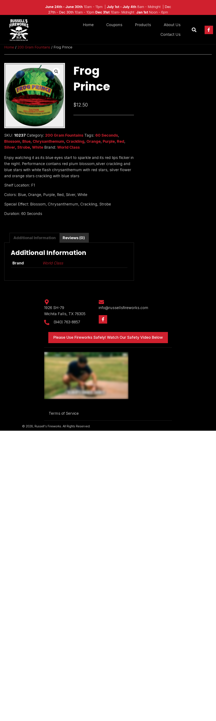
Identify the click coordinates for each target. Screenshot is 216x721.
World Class (68, 147)
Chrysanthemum (48, 141)
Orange (93, 141)
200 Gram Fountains (34, 47)
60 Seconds (106, 135)
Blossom (12, 141)
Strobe (23, 147)
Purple (109, 141)
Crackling (75, 141)
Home (9, 47)
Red (120, 141)
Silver (9, 147)
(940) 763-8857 (67, 322)
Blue (26, 141)
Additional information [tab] (35, 238)
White (37, 147)
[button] (209, 30)
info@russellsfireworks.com (123, 307)
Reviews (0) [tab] (74, 238)
